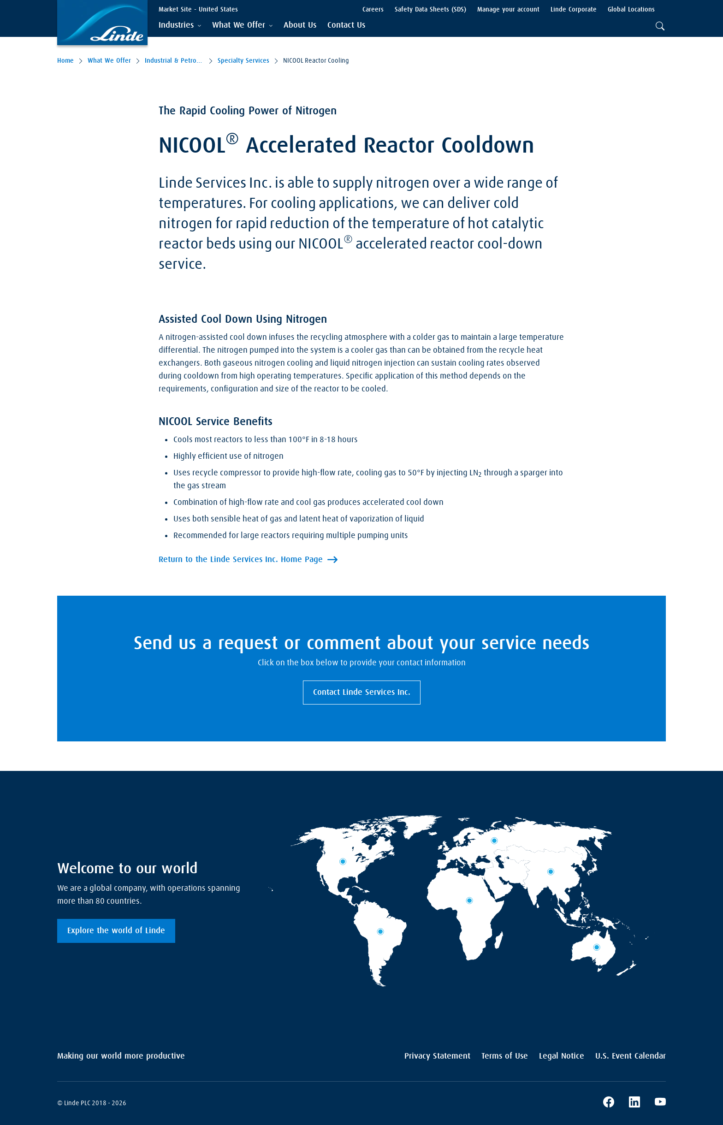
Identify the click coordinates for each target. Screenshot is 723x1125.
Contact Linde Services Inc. (361, 692)
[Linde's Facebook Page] (608, 1103)
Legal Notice (561, 1056)
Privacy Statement (437, 1056)
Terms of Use (504, 1056)
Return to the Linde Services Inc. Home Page (241, 560)
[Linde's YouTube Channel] (660, 1103)
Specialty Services (243, 61)
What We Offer (109, 61)
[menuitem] (300, 25)
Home (65, 61)
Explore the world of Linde (116, 931)
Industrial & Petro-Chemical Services (174, 61)
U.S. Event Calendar (630, 1056)
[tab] (180, 25)
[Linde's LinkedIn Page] (634, 1103)
